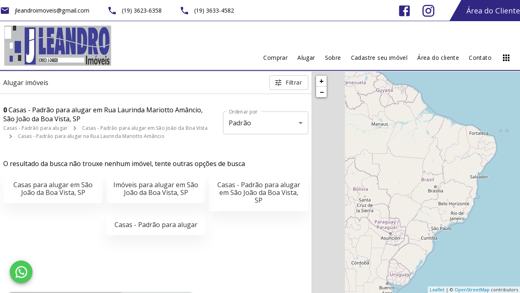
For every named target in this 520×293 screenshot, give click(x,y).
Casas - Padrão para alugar (35, 128)
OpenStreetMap (472, 289)
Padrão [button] (240, 122)
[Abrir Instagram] (428, 11)
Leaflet (437, 289)
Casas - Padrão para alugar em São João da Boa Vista (145, 128)
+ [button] (321, 81)
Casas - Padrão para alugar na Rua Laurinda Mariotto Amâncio (91, 136)
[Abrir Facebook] (404, 11)
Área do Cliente (493, 10)
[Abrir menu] (506, 58)
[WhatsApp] (21, 271)
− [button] (322, 92)
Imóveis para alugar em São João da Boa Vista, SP (155, 188)
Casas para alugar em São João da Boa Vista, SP (53, 188)
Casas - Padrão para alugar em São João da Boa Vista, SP (258, 192)
